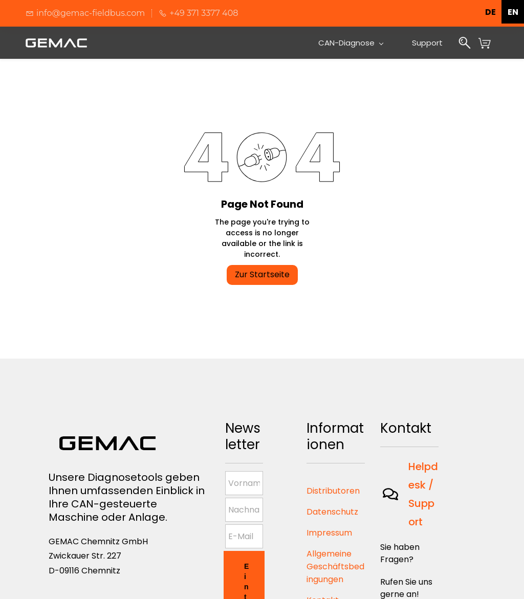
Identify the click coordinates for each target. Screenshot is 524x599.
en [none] (513, 12)
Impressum (329, 533)
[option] (512, 12)
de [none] (490, 12)
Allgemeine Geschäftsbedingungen (335, 566)
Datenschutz (332, 512)
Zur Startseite (262, 274)
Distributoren (333, 491)
